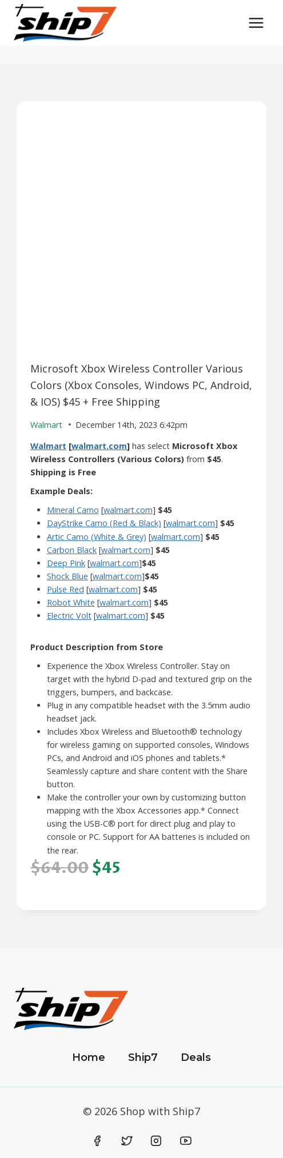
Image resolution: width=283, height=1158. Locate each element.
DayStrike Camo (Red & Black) (104, 523)
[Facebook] (97, 1140)
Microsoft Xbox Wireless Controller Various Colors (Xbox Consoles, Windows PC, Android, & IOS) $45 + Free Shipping (141, 385)
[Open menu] (255, 22)
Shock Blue (67, 576)
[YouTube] (185, 1140)
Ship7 (143, 1057)
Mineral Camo (73, 509)
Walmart (48, 445)
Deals (196, 1057)
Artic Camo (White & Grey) (96, 536)
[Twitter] (126, 1140)
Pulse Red (65, 589)
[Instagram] (156, 1140)
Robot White (71, 602)
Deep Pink (66, 563)
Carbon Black (72, 549)
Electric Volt (69, 615)
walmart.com (99, 445)
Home (88, 1057)
